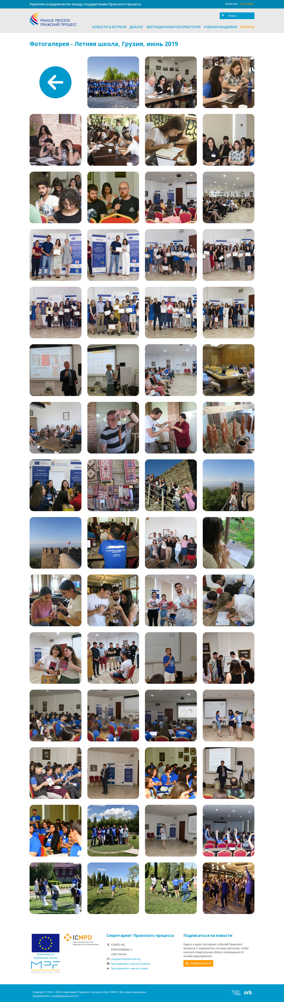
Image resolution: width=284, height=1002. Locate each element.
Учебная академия (220, 25)
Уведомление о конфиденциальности (55, 994)
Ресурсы (247, 25)
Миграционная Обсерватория (174, 25)
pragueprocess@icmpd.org (127, 957)
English (231, 4)
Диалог (136, 25)
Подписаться (200, 961)
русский (246, 4)
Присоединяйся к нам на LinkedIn (130, 966)
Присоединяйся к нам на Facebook (131, 961)
